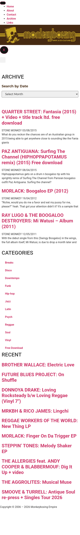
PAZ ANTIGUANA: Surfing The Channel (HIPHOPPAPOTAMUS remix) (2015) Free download (34, 157)
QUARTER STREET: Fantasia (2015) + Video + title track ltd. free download (39, 117)
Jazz (8, 301)
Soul (7, 332)
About (10, 10)
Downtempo (12, 278)
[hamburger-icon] (3, 3)
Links (10, 22)
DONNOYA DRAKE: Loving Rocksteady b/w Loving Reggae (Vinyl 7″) (35, 395)
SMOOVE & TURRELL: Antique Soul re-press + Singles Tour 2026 (38, 494)
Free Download (14, 348)
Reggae (9, 324)
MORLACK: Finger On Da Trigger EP (39, 436)
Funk (8, 285)
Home (10, 6)
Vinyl (8, 340)
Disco (8, 270)
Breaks (9, 262)
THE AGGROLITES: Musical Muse (37, 482)
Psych (8, 317)
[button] (3, 60)
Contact (11, 14)
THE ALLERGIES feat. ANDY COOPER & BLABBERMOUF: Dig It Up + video (37, 466)
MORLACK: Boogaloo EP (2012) (35, 191)
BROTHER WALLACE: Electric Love (38, 365)
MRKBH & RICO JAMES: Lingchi (35, 411)
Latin (8, 309)
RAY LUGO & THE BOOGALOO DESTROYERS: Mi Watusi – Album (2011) (37, 220)
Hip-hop (10, 293)
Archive (11, 18)
